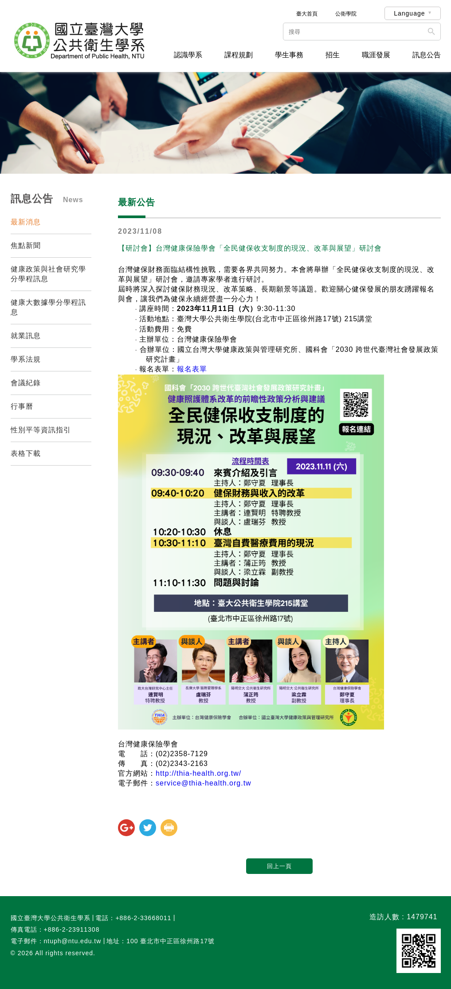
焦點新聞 (26, 245)
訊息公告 (426, 55)
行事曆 (22, 406)
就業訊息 (26, 335)
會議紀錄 (26, 383)
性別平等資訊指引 (41, 430)
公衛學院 (346, 13)
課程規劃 (238, 55)
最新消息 (26, 222)
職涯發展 (376, 55)
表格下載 (26, 453)
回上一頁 (279, 866)
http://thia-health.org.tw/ (198, 773)
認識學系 (188, 55)
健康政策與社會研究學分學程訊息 (48, 274)
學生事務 (289, 55)
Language (409, 13)
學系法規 (26, 359)
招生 (333, 55)
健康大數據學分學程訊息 (48, 307)
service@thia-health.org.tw (203, 783)
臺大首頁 (307, 13)
